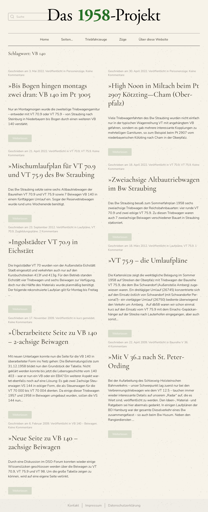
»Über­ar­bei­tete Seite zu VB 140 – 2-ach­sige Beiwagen (52, 337)
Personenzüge (75, 71)
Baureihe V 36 (178, 342)
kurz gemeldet (85, 318)
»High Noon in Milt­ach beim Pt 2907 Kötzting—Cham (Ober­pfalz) (153, 94)
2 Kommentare (48, 231)
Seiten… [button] (67, 39)
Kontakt (73, 505)
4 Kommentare (117, 346)
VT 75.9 (86, 151)
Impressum (93, 505)
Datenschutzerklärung (124, 505)
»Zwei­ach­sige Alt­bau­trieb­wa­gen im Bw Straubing (154, 184)
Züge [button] (123, 39)
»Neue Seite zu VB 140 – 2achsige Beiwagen (43, 442)
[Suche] (32, 16)
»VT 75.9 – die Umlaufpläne (147, 260)
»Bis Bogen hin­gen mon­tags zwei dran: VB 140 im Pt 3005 (49, 90)
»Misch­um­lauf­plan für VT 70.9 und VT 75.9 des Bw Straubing (52, 170)
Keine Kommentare (20, 322)
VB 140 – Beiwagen (84, 423)
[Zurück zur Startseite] (104, 16)
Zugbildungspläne (26, 231)
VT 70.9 (75, 151)
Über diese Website (153, 39)
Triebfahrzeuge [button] (96, 39)
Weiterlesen (19, 138)
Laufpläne (83, 227)
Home (44, 39)
